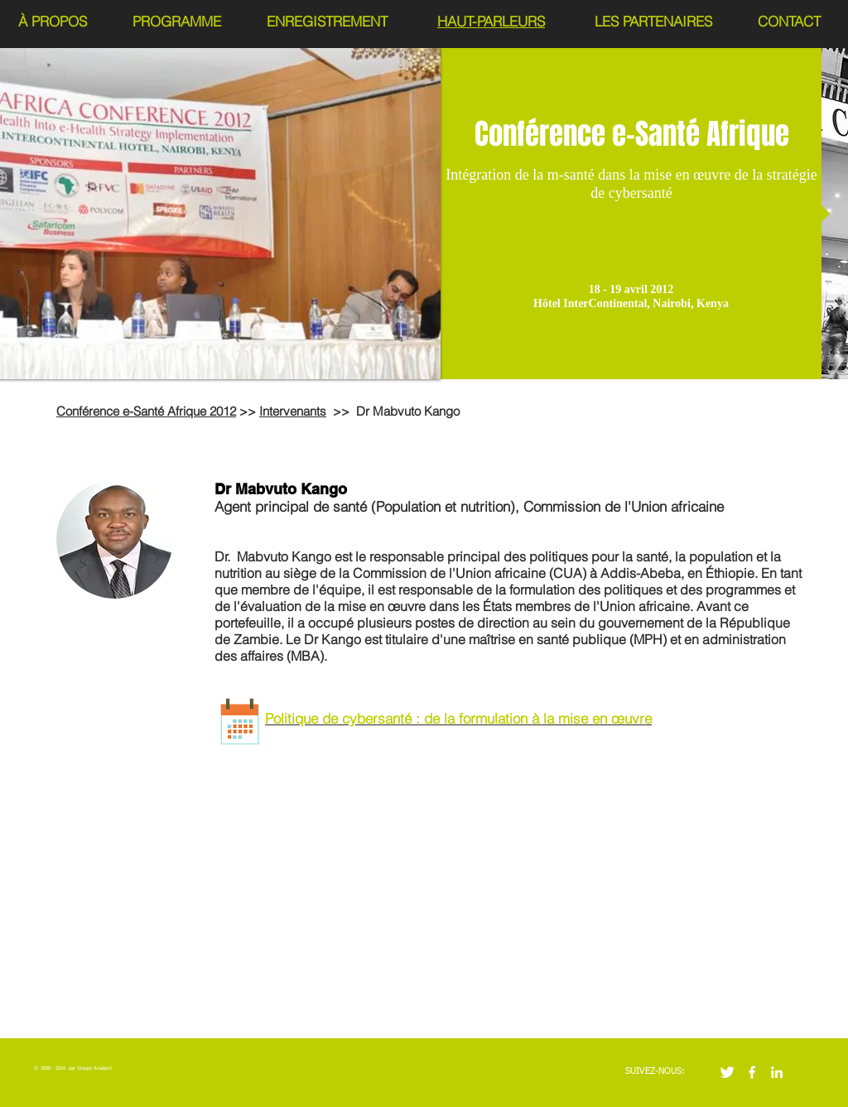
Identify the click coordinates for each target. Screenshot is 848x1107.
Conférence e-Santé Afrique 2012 (146, 411)
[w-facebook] (752, 1072)
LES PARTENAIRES (653, 21)
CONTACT (789, 21)
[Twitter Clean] (727, 1072)
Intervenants (292, 411)
